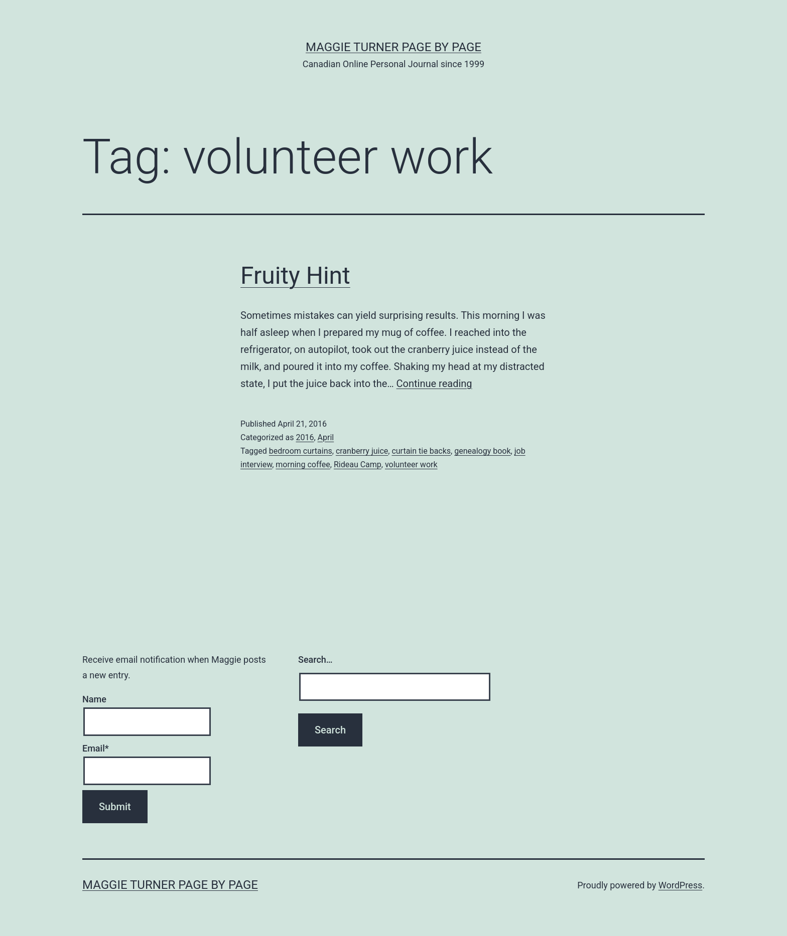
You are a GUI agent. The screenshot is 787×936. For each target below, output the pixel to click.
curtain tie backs (421, 451)
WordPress (680, 885)
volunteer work (411, 464)
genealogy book (482, 451)
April (326, 437)
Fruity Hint (295, 275)
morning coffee (303, 464)
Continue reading (434, 384)
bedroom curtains (300, 451)
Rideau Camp (357, 464)
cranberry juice (362, 451)
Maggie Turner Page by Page (393, 47)
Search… (315, 659)
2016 (305, 437)
